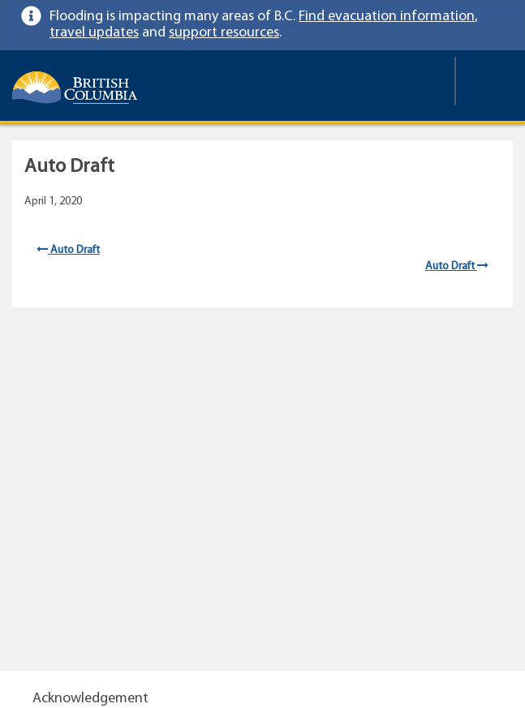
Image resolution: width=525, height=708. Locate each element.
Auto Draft (68, 250)
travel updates (94, 33)
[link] (498, 17)
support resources (224, 33)
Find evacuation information (387, 16)
